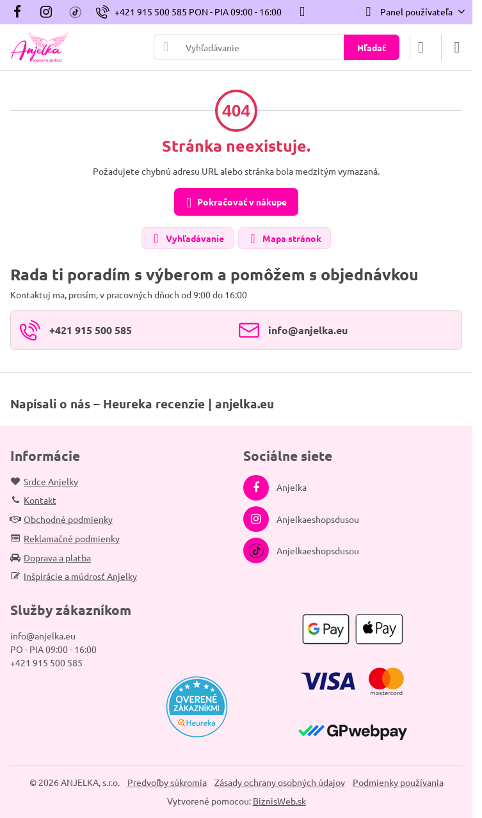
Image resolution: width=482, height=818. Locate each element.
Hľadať (371, 47)
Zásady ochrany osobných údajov (279, 782)
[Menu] (457, 47)
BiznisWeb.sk (279, 800)
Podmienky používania (398, 782)
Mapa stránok (283, 239)
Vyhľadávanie (187, 239)
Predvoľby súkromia (167, 782)
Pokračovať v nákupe (234, 203)
